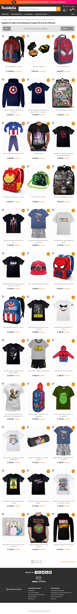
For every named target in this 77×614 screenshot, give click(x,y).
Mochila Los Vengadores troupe (63, 197)
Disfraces (5, 14)
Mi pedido (31, 590)
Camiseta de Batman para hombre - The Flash (38, 328)
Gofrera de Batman (38, 66)
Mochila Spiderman (63, 66)
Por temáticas (16, 14)
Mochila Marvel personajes (63, 110)
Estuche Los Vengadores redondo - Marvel (38, 459)
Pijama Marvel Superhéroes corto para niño (63, 459)
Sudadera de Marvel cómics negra (63, 545)
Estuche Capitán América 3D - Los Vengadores (38, 415)
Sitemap (53, 599)
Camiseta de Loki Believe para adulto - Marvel (13, 502)
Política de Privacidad (57, 595)
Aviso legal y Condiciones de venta (61, 592)
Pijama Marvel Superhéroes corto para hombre (38, 241)
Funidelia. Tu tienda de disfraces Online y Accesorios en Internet (9, 8)
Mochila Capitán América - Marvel (13, 327)
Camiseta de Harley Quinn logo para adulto (38, 502)
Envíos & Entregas (33, 592)
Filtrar (6, 29)
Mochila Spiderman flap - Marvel (63, 284)
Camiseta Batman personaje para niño (13, 241)
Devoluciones (32, 597)
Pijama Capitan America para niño (14, 153)
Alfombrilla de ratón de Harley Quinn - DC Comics (13, 546)
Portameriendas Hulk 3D (38, 197)
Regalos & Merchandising (16, 19)
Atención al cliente (13, 589)
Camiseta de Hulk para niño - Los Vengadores (63, 415)
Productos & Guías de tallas (36, 595)
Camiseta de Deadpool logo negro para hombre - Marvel (63, 154)
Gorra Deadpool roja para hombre (38, 284)
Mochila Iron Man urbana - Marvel (13, 197)
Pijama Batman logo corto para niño (38, 371)
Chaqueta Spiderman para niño (63, 371)
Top (72, 14)
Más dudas (31, 599)
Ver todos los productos (67, 562)
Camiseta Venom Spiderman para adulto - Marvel (13, 372)
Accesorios (28, 14)
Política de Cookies (56, 597)
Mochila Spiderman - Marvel (13, 66)
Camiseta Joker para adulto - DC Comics (63, 328)
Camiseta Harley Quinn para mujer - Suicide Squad (13, 459)
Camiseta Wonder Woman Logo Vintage (38, 546)
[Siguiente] (44, 561)
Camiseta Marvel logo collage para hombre (63, 241)
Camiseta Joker (38, 153)
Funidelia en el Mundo (57, 590)
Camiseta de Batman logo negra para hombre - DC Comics (13, 285)
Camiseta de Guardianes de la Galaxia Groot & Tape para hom (13, 415)
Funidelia (4, 19)
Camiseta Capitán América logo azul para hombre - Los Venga (38, 111)
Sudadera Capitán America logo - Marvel (13, 111)
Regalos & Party (41, 14)
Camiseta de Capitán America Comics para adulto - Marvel (63, 502)
